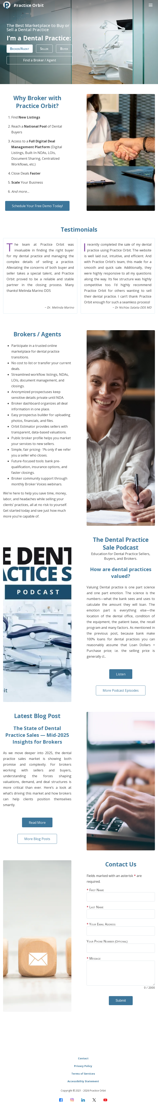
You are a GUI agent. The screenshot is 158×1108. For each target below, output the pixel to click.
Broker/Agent (20, 49)
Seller (44, 49)
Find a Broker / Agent (39, 60)
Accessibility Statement (83, 1081)
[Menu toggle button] (150, 5)
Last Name (121, 912)
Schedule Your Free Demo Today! (37, 206)
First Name (121, 894)
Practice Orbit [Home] (23, 5)
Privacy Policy (83, 1066)
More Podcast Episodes (121, 690)
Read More (37, 822)
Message (121, 972)
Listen (120, 674)
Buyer (64, 49)
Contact (83, 1058)
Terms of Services (83, 1073)
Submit (121, 1000)
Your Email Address (121, 929)
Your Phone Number (121, 946)
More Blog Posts (37, 839)
